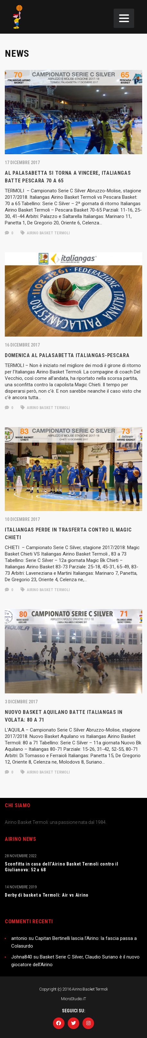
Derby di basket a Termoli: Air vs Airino (47, 895)
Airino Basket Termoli (45, 233)
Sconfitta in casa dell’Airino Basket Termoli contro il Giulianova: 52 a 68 (61, 866)
